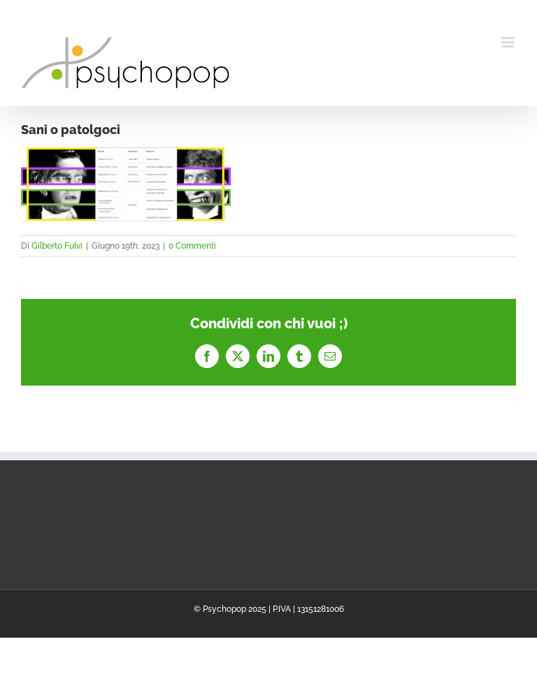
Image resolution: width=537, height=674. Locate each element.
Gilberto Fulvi (57, 246)
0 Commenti (192, 246)
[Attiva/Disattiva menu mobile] (508, 42)
